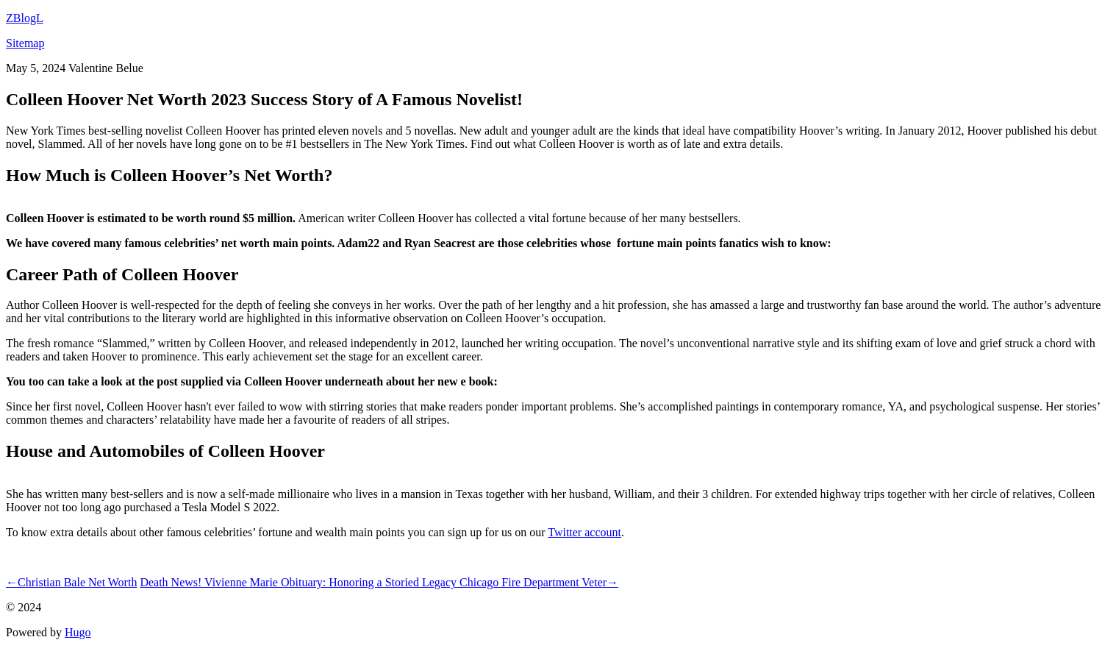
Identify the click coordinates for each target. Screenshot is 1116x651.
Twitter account (584, 532)
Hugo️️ (78, 632)
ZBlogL (24, 18)
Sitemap (25, 43)
